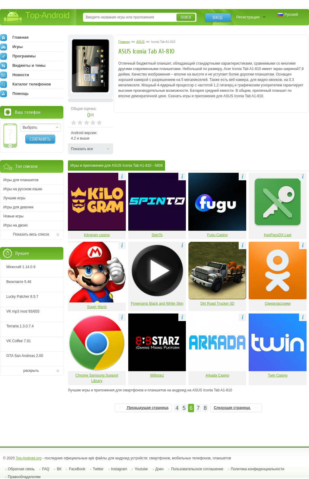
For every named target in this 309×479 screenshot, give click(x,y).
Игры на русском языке (22, 189)
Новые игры (13, 216)
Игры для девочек (18, 207)
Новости (14, 74)
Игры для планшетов (21, 180)
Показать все (82, 149)
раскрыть (31, 370)
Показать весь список (31, 234)
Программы (18, 56)
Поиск (186, 17)
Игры (11, 46)
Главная (14, 37)
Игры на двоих (15, 225)
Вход (218, 17)
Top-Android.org (28, 458)
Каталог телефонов (25, 84)
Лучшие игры (14, 198)
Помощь (14, 93)
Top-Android (37, 17)
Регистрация (248, 17)
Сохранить (40, 139)
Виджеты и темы (23, 65)
